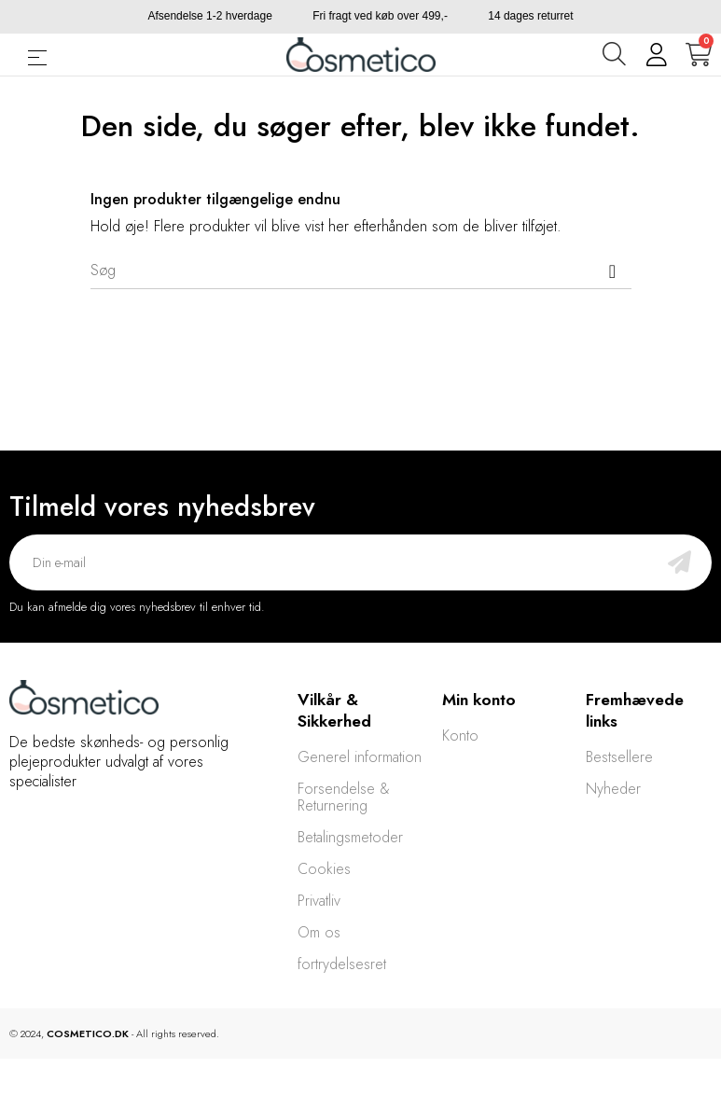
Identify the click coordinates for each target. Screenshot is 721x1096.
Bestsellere (619, 757)
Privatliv (319, 900)
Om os (319, 932)
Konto (460, 735)
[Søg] (360, 270)
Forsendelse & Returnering (344, 797)
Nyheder (613, 788)
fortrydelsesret (342, 964)
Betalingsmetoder (350, 837)
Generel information (360, 757)
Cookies (324, 869)
